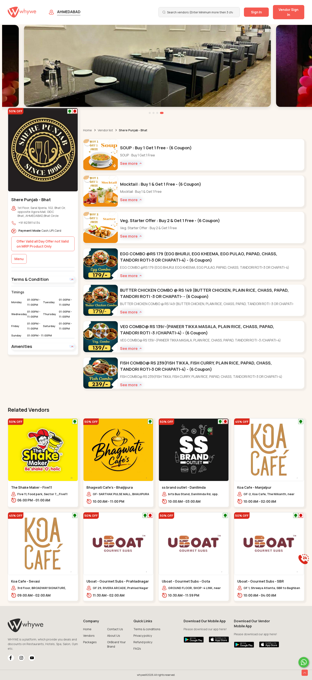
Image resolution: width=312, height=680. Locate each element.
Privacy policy (142, 636)
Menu (19, 259)
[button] (150, 113)
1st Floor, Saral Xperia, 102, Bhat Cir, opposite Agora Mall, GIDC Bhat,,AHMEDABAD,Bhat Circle (42, 212)
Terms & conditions (146, 629)
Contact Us (115, 629)
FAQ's (137, 649)
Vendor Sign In (288, 12)
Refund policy (142, 642)
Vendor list (105, 130)
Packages (90, 642)
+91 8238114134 (29, 223)
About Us (113, 636)
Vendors (89, 636)
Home (87, 130)
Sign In (256, 12)
